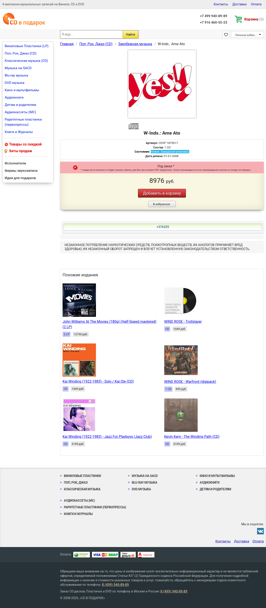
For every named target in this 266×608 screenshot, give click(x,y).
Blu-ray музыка (16, 75)
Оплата (256, 4)
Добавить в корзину (162, 193)
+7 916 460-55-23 (213, 22)
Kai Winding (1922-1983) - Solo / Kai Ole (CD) (98, 381)
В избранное (161, 204)
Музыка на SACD (18, 68)
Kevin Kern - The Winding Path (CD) (191, 436)
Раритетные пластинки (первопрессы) (23, 122)
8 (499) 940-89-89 (115, 584)
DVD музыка (14, 83)
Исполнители (15, 163)
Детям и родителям (20, 105)
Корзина (254, 19)
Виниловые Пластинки (82, 476)
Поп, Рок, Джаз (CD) (21, 53)
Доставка (239, 4)
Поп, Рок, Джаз (76, 482)
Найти (130, 34)
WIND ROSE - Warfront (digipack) (190, 382)
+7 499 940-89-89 (213, 16)
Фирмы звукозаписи (21, 171)
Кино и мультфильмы (22, 90)
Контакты (221, 4)
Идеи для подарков (20, 178)
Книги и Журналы (19, 132)
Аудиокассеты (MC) (20, 112)
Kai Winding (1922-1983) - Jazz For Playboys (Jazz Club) (107, 436)
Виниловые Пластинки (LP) (27, 46)
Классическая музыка (82, 489)
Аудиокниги (14, 97)
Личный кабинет (246, 35)
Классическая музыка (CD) (26, 61)
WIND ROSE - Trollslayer (183, 321)
